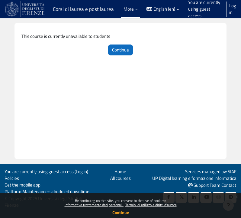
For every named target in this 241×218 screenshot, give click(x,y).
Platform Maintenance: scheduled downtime (47, 191)
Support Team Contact (212, 185)
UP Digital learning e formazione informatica (194, 178)
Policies (12, 178)
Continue (120, 212)
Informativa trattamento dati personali (94, 205)
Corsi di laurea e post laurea (83, 9)
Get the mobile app (22, 184)
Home (120, 171)
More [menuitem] (129, 8)
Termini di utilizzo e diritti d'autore (151, 205)
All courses (120, 178)
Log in (232, 9)
